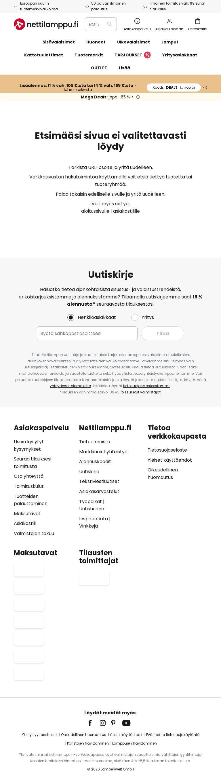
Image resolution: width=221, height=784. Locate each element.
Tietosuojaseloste (167, 450)
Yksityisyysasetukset (40, 734)
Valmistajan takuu (34, 533)
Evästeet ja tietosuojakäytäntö (172, 734)
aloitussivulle (95, 211)
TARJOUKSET (133, 55)
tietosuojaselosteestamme (146, 385)
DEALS (174, 87)
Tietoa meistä (94, 441)
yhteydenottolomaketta (70, 385)
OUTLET (99, 68)
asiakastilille (126, 211)
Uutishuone (91, 508)
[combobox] (101, 24)
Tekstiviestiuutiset (99, 481)
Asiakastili (25, 523)
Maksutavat (27, 513)
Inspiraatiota (93, 518)
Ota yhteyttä (28, 476)
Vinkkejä (88, 526)
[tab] (43, 480)
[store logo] (46, 24)
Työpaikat (90, 501)
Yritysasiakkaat (179, 55)
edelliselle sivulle (106, 194)
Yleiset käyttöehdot (170, 460)
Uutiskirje (89, 471)
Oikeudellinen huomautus (83, 734)
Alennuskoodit (95, 461)
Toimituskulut (29, 486)
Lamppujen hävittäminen (134, 743)
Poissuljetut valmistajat (140, 392)
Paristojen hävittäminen (88, 743)
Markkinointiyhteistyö (103, 451)
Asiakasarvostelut (99, 491)
